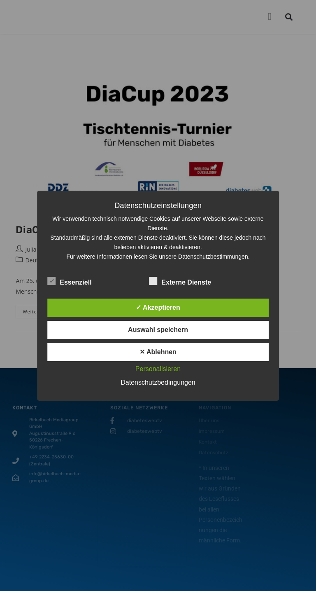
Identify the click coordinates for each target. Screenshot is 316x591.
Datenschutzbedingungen (158, 382)
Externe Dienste (180, 281)
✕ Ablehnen (158, 351)
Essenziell (69, 281)
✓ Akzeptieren (158, 307)
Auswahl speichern (158, 329)
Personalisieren (158, 368)
